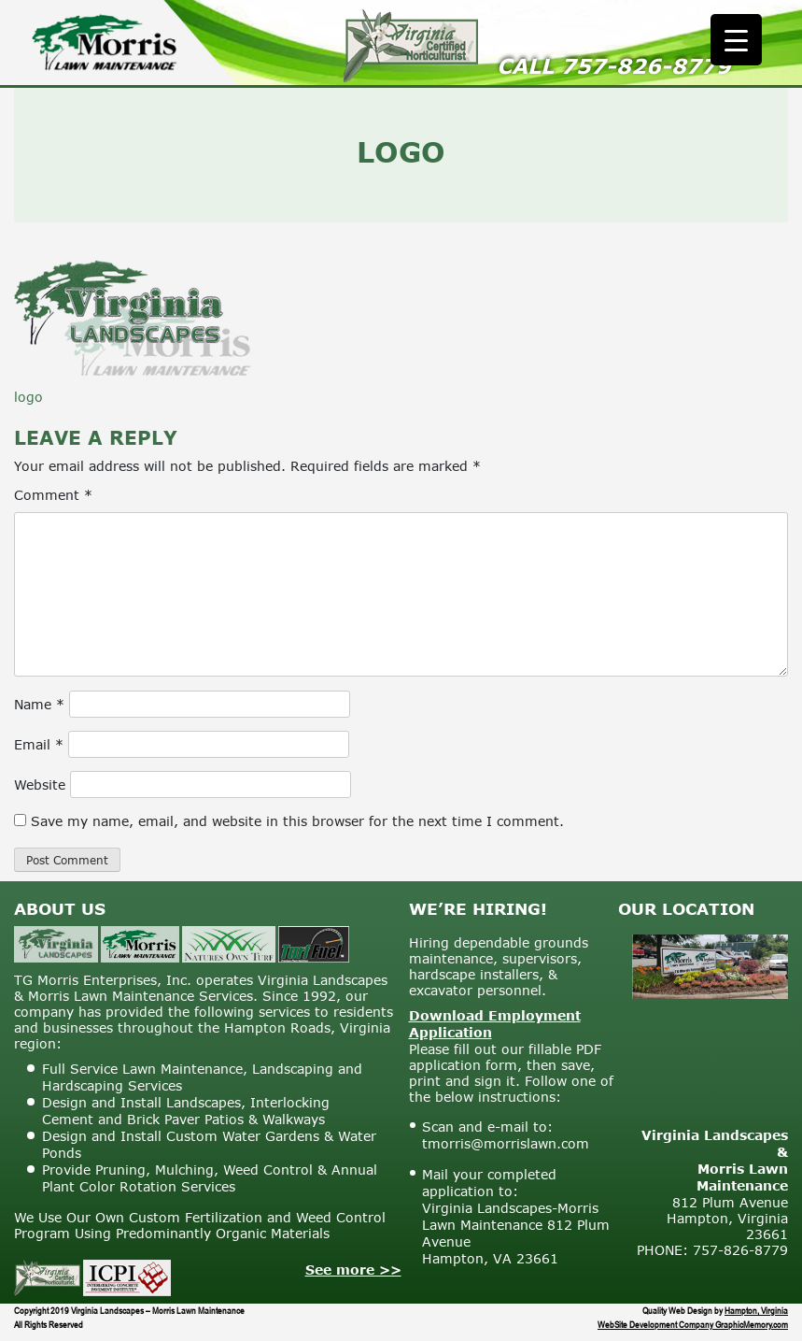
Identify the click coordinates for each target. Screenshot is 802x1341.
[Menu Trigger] (736, 39)
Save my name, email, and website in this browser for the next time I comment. (297, 821)
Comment (53, 495)
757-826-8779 (646, 65)
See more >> (353, 1269)
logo (28, 397)
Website (39, 784)
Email (38, 744)
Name (39, 704)
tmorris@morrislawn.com (505, 1143)
